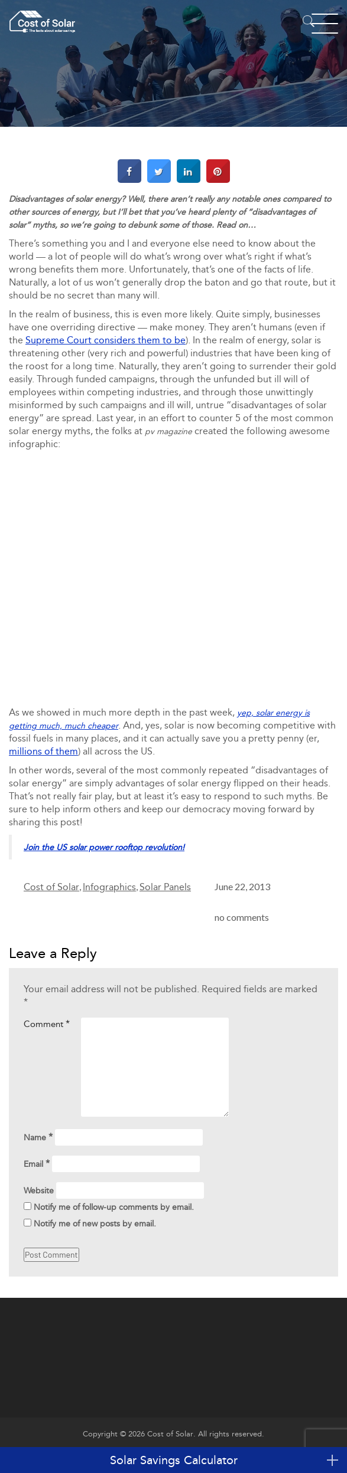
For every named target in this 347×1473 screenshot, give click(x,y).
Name (38, 1137)
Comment (47, 1023)
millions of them (43, 751)
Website (39, 1191)
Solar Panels (165, 887)
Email (37, 1163)
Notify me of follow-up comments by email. (114, 1207)
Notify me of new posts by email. (95, 1224)
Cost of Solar (51, 887)
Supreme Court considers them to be (105, 340)
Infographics (109, 887)
